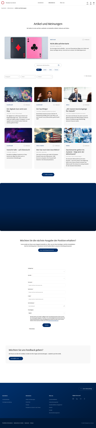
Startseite (3, 8)
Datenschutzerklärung (53, 320)
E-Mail (29, 296)
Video (50, 69)
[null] (46, 318)
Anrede (29, 275)
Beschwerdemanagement (54, 412)
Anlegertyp (30, 268)
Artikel (44, 69)
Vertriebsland (31, 303)
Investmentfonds (5, 399)
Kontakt (50, 410)
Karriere (50, 407)
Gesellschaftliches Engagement (55, 404)
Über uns (62, 2)
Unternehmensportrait (53, 402)
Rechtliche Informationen (7, 423)
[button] (87, 3)
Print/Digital (30, 309)
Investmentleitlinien (53, 399)
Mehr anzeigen (49, 174)
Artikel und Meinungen (30, 399)
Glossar (31, 423)
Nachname (30, 289)
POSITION (28, 402)
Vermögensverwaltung (7, 402)
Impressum (27, 423)
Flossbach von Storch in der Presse (33, 407)
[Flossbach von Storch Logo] (8, 2)
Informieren (52, 2)
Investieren (40, 2)
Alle (39, 69)
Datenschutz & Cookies (19, 423)
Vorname (30, 282)
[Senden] (46, 325)
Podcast (56, 69)
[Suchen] (58, 65)
